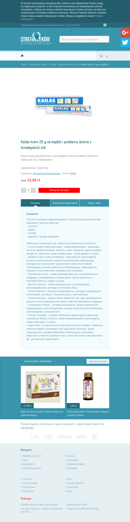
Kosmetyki (72, 468)
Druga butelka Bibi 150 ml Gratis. (83, 508)
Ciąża (25, 460)
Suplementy (72, 487)
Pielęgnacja (34, 64)
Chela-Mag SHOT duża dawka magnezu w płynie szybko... (88, 413)
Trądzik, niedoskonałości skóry (64, 64)
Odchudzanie (29, 487)
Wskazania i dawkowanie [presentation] (64, 203)
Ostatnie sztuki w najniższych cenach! (39, 504)
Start (23, 64)
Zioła (69, 491)
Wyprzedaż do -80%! (77, 504)
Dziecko (71, 456)
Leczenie (26, 479)
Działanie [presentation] (35, 203)
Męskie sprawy (29, 483)
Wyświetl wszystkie (97, 361)
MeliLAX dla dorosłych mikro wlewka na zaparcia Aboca (42, 413)
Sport (69, 479)
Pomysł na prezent (31, 468)
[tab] (35, 203)
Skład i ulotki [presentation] (94, 203)
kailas (73, 173)
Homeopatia (73, 460)
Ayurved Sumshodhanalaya (46, 173)
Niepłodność (28, 464)
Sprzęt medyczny (75, 483)
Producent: (27, 173)
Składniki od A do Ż (31, 456)
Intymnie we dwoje (76, 464)
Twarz (45, 64)
